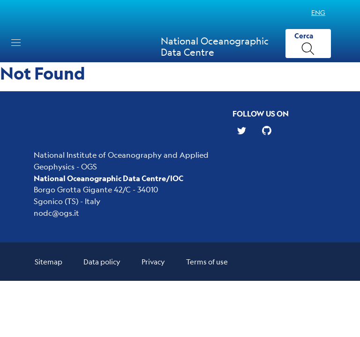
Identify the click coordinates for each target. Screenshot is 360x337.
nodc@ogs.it (56, 213)
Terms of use (207, 261)
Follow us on (260, 113)
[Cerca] (308, 44)
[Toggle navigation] (16, 42)
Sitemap (48, 261)
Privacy (153, 261)
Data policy (101, 261)
